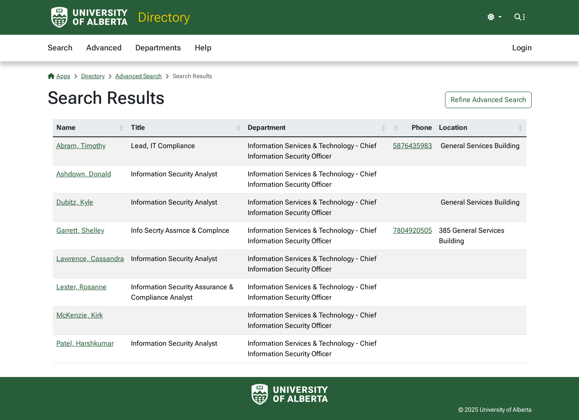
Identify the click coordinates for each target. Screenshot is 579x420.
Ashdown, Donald (83, 174)
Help (203, 47)
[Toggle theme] (494, 17)
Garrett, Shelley (80, 230)
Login (522, 47)
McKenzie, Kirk (79, 315)
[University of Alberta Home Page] (89, 17)
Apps (59, 76)
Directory (164, 17)
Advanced (103, 47)
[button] (121, 127)
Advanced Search (138, 76)
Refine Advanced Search (488, 100)
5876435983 (412, 146)
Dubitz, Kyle (74, 202)
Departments (158, 47)
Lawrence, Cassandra (90, 259)
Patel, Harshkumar (85, 343)
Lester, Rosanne (81, 287)
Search (60, 47)
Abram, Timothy (80, 146)
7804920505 (412, 230)
